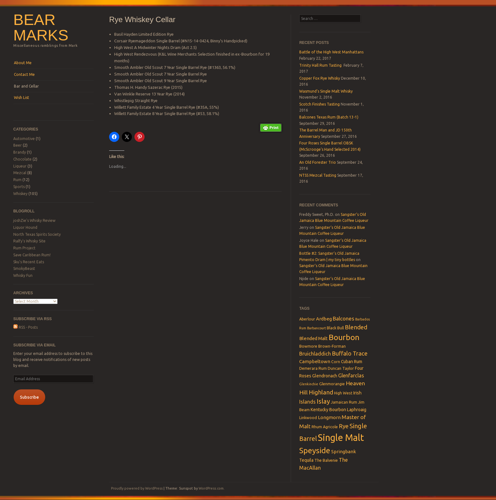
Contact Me (24, 74)
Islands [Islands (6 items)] (307, 402)
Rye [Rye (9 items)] (344, 426)
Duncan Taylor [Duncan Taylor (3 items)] (341, 368)
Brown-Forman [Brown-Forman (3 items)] (332, 346)
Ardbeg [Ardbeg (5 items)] (324, 318)
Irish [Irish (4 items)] (357, 392)
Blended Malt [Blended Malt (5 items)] (313, 338)
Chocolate (22, 159)
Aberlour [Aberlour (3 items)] (307, 319)
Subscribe (29, 396)
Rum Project (24, 248)
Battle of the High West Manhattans (331, 52)
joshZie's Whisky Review (34, 220)
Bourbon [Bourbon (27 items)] (344, 337)
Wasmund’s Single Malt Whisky (326, 91)
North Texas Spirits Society (37, 234)
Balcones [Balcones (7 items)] (343, 318)
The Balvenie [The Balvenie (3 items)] (326, 460)
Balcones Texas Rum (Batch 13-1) (328, 117)
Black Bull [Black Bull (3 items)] (335, 328)
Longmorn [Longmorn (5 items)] (329, 417)
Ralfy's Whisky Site (29, 241)
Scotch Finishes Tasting (319, 104)
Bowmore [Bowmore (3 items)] (308, 346)
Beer (17, 145)
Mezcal (19, 173)
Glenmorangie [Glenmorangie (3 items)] (332, 383)
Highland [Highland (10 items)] (321, 392)
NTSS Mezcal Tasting (317, 175)
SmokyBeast (24, 268)
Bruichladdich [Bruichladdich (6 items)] (315, 354)
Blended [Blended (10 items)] (356, 327)
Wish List (21, 97)
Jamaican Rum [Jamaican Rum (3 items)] (344, 402)
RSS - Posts (25, 327)
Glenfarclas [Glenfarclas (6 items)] (351, 375)
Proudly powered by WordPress (137, 488)
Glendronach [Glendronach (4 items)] (324, 375)
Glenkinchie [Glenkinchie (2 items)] (308, 384)
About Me (23, 63)
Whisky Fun (23, 275)
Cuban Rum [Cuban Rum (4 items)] (351, 361)
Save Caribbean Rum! (32, 255)
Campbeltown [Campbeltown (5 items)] (314, 361)
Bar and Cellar (26, 86)
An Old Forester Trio (317, 162)
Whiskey (20, 194)
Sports (19, 187)
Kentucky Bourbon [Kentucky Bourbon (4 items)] (328, 409)
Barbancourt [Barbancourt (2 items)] (316, 328)
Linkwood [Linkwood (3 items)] (308, 417)
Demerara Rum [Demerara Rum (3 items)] (313, 368)
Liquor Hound (25, 227)
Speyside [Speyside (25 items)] (314, 450)
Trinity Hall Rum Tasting (321, 65)
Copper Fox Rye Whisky (319, 78)
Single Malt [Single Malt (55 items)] (341, 437)
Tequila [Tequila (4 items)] (306, 460)
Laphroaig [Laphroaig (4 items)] (356, 409)
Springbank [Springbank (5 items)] (343, 451)
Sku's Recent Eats (28, 262)
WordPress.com (211, 488)
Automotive (24, 139)
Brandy (19, 152)
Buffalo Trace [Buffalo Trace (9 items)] (350, 353)
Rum (17, 180)
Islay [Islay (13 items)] (323, 401)
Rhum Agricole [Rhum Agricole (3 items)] (325, 426)
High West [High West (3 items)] (343, 393)
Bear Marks (40, 27)
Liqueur (20, 166)
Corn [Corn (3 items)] (335, 361)
